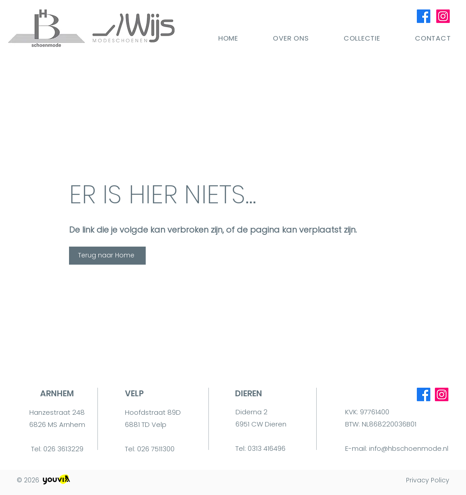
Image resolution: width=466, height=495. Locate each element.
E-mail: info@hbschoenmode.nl (396, 448)
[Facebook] (423, 16)
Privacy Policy (427, 480)
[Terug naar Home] (107, 256)
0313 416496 (267, 448)
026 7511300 (156, 449)
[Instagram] (443, 16)
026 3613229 (63, 449)
